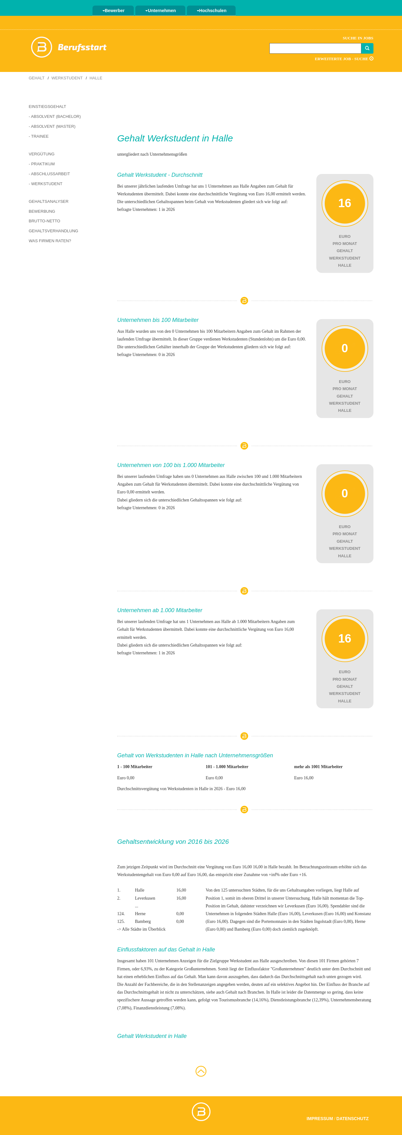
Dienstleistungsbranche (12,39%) (299, 1000)
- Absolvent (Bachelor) (55, 116)
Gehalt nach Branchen (244, 992)
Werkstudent (67, 78)
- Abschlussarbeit (49, 173)
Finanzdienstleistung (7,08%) (159, 1008)
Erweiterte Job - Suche (344, 58)
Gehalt (37, 78)
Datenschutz (353, 1118)
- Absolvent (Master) (52, 126)
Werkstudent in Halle (190, 138)
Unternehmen (160, 10)
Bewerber (113, 10)
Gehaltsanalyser (49, 201)
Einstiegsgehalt (47, 106)
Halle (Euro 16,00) (284, 913)
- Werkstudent (45, 183)
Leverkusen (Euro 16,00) (306, 906)
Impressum (320, 1118)
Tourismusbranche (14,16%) (243, 1000)
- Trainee (39, 136)
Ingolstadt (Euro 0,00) (333, 921)
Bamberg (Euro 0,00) (252, 929)
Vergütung (42, 154)
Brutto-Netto (44, 221)
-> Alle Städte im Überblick (141, 929)
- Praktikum (42, 164)
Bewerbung (42, 211)
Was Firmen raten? (50, 240)
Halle (95, 78)
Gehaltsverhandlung (53, 231)
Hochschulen (212, 10)
